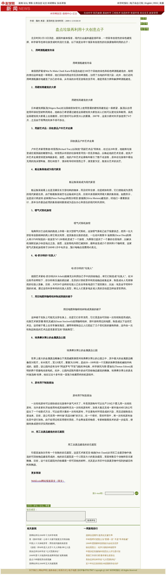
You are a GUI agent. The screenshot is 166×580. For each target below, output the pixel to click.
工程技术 (116, 13)
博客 (31, 3)
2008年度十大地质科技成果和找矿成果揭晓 (48, 555)
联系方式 (63, 570)
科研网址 (52, 3)
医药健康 (97, 13)
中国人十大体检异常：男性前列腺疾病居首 (48, 543)
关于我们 (33, 570)
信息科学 (125, 13)
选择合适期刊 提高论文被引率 (99, 535)
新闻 (21, 3)
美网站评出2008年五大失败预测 (43, 563)
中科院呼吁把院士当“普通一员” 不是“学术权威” (107, 539)
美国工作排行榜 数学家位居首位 (100, 555)
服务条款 (53, 570)
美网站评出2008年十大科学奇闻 (43, 535)
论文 (45, 3)
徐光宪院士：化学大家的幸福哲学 (101, 547)
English (148, 3)
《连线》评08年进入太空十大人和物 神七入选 (49, 547)
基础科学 (107, 13)
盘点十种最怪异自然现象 (40, 559)
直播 (161, 3)
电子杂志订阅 (136, 3)
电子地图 (72, 570)
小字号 (144, 18)
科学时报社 (122, 3)
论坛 (25, 3)
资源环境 (134, 13)
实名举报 (61, 3)
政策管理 (153, 13)
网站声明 (43, 570)
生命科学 (88, 13)
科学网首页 (55, 13)
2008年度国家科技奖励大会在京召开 (102, 543)
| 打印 (29, 505)
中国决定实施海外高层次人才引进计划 (103, 551)
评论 (35, 505)
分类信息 (37, 3)
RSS (155, 3)
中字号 (144, 23)
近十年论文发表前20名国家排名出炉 (102, 563)
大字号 (145, 29)
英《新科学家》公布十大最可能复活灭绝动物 (49, 539)
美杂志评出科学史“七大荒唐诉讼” (44, 551)
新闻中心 (67, 13)
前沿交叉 (144, 13)
